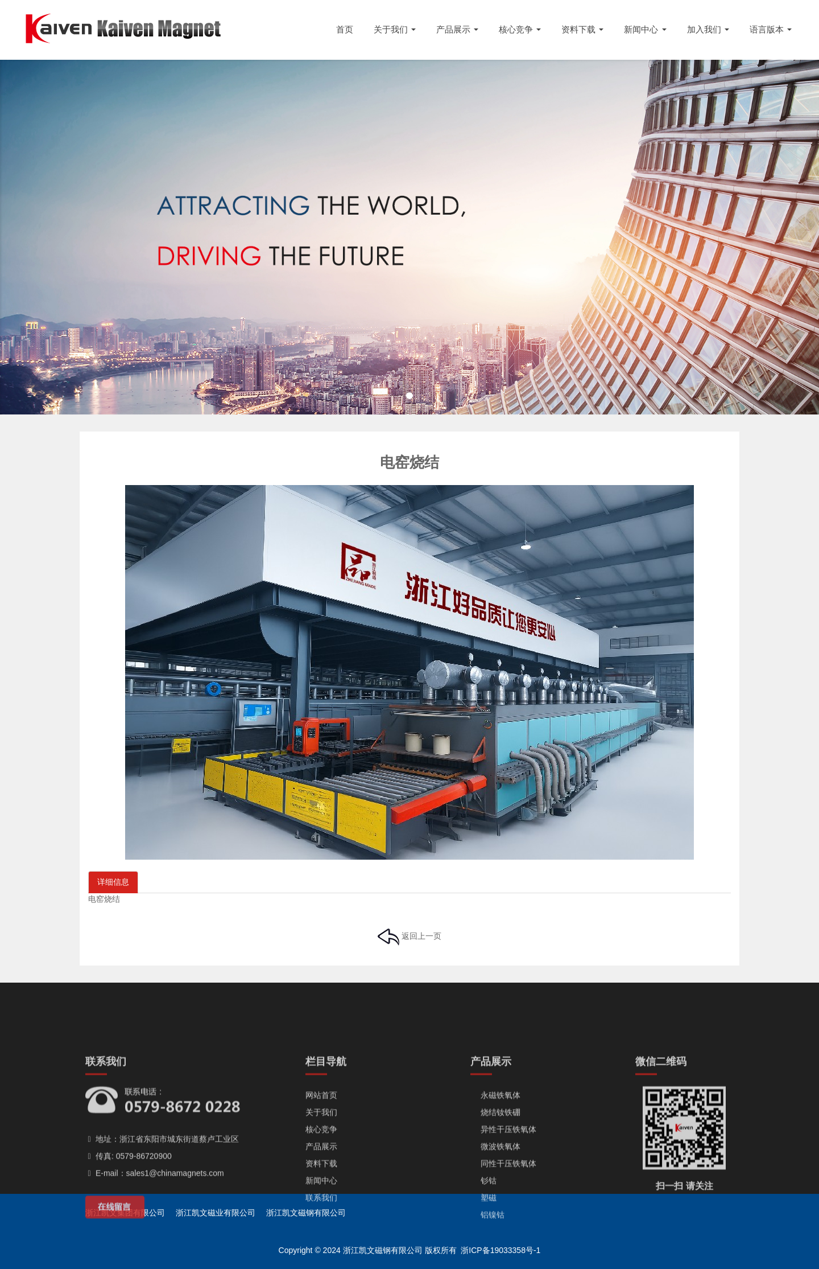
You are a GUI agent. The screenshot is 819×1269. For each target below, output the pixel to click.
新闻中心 (321, 1251)
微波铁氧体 (495, 1217)
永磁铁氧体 (495, 1166)
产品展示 (321, 1217)
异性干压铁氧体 (503, 1200)
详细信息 (113, 881)
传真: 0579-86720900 (128, 1227)
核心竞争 (321, 1200)
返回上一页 (409, 936)
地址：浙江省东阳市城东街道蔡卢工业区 (162, 1210)
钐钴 (483, 1251)
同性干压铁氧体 (503, 1234)
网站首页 (321, 1166)
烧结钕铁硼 (495, 1183)
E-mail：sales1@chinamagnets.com (154, 1244)
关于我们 (321, 1183)
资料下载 (321, 1234)
